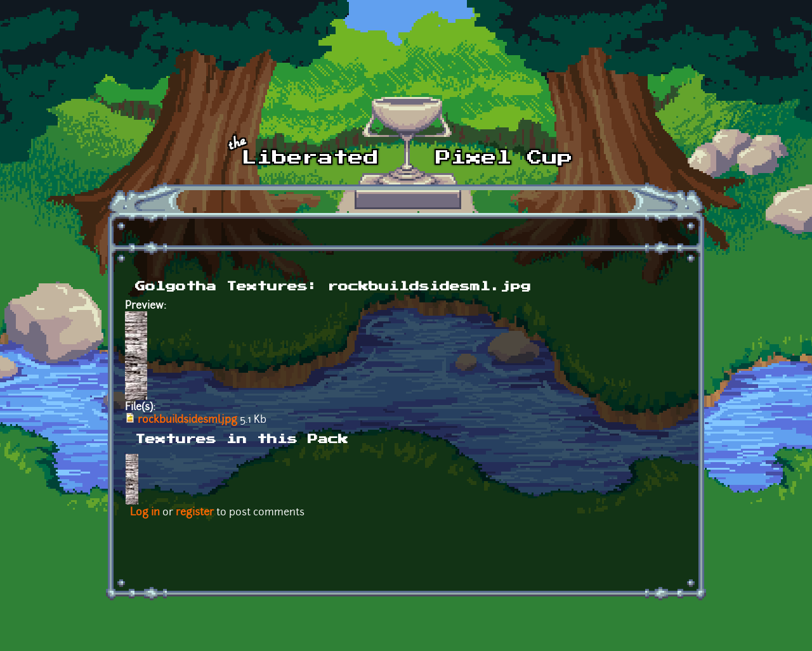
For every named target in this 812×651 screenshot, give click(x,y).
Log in (145, 513)
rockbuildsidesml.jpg (187, 420)
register (195, 513)
